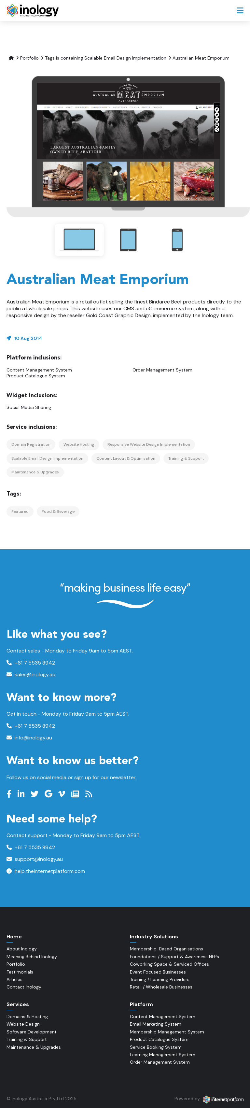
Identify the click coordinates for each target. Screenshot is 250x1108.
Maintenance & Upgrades (35, 472)
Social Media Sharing (29, 407)
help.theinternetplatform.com (46, 871)
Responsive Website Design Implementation (148, 444)
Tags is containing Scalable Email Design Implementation (105, 58)
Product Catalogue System (36, 376)
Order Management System (162, 370)
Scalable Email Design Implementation (47, 458)
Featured (20, 511)
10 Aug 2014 (28, 338)
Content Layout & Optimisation (125, 458)
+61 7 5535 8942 (31, 662)
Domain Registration (30, 444)
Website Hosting (78, 444)
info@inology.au (29, 737)
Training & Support (186, 458)
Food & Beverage (58, 511)
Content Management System (39, 370)
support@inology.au (35, 859)
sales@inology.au (31, 674)
